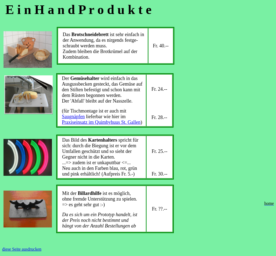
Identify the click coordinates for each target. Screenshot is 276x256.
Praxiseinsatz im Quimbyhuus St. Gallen (101, 122)
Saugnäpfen (73, 116)
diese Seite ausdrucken (21, 249)
